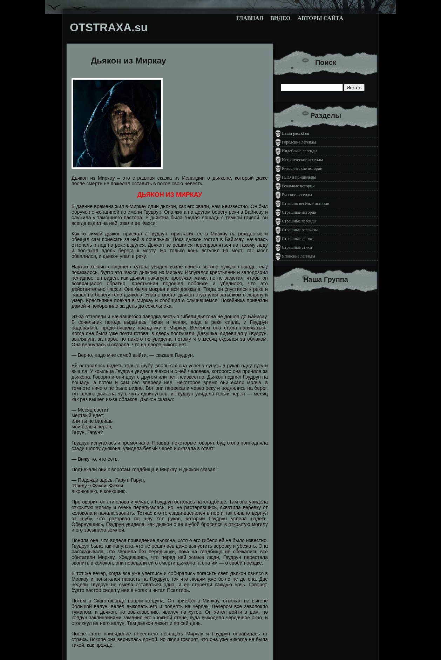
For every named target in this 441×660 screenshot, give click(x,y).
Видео (280, 18)
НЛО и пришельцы (299, 177)
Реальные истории (298, 186)
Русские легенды (297, 194)
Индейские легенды (299, 150)
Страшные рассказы (300, 229)
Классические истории (302, 168)
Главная (249, 18)
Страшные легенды (299, 221)
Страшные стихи (297, 247)
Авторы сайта (320, 18)
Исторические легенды (302, 159)
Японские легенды (298, 256)
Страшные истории (299, 212)
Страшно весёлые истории (305, 203)
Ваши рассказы (295, 133)
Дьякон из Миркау (128, 60)
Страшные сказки (297, 238)
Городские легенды (299, 142)
